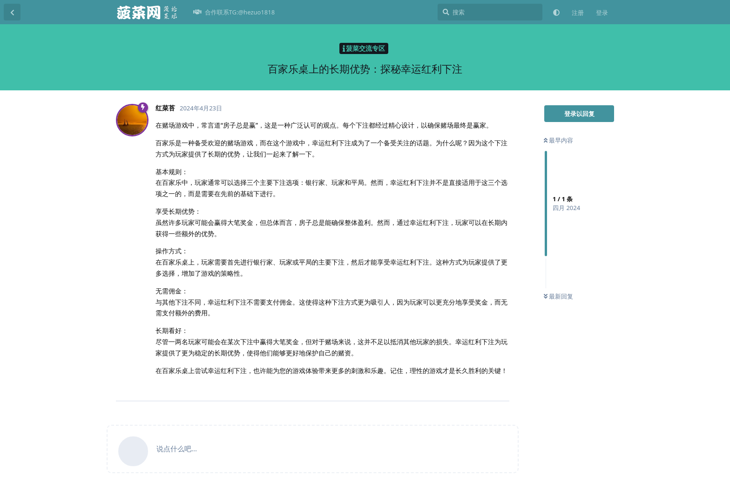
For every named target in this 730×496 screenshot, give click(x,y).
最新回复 (558, 296)
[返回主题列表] (12, 12)
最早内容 (558, 140)
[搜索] (490, 12)
